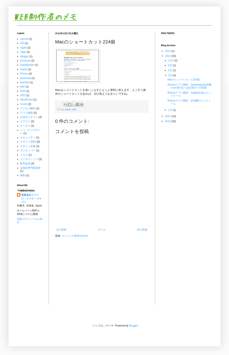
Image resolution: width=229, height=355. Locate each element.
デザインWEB (28, 141)
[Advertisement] (30, 244)
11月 (171, 60)
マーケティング (29, 159)
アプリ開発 (26, 112)
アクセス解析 (27, 108)
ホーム (102, 229)
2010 (168, 121)
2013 (168, 51)
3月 (170, 75)
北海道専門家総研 (30, 167)
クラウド (25, 121)
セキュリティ (27, 137)
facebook (25, 60)
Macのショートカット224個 (184, 79)
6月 (170, 65)
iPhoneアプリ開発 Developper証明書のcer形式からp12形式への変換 (189, 86)
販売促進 (25, 163)
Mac (74, 109)
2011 (168, 116)
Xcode (23, 104)
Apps (23, 51)
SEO (22, 95)
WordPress (26, 99)
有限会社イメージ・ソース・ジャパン (31, 198)
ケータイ (25, 125)
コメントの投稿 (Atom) (75, 235)
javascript (25, 78)
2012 (168, 55)
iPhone (24, 73)
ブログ (24, 154)
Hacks (23, 69)
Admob (24, 38)
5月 (170, 70)
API (22, 43)
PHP (22, 91)
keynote (24, 82)
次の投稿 (61, 229)
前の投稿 (142, 229)
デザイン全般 (27, 146)
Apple (68, 109)
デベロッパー (27, 150)
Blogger (133, 325)
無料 (22, 175)
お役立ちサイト (29, 117)
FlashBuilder (27, 64)
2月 (170, 110)
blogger (24, 56)
